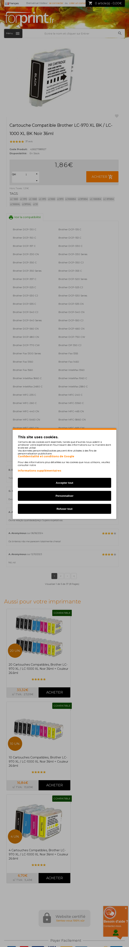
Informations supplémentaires (39, 470)
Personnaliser (64, 495)
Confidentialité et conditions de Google (46, 456)
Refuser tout (65, 508)
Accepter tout (64, 482)
